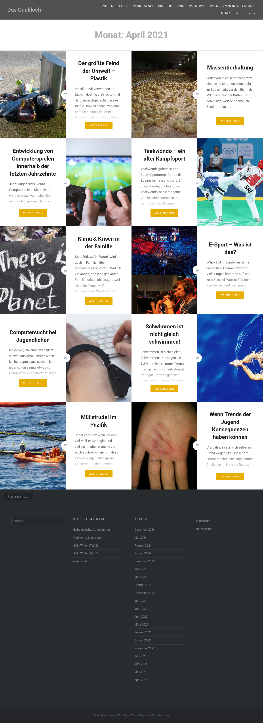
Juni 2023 (140, 569)
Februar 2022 (143, 632)
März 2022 (141, 624)
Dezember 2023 (144, 561)
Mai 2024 (140, 537)
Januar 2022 (142, 640)
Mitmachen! (230, 13)
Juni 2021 (140, 664)
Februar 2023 (143, 585)
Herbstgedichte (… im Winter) (91, 529)
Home (103, 5)
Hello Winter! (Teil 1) (86, 553)
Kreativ (250, 13)
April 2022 (141, 616)
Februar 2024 (143, 545)
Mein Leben (119, 5)
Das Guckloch (24, 10)
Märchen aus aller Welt (87, 537)
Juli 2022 (140, 600)
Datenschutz (204, 529)
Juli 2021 (140, 656)
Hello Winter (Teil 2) (85, 545)
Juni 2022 (140, 609)
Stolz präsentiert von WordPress (112, 715)
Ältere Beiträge (18, 496)
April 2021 (141, 680)
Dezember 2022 (144, 593)
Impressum (203, 521)
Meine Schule (143, 5)
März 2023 (141, 577)
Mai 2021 (140, 672)
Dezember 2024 (144, 529)
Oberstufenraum (171, 5)
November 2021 (144, 648)
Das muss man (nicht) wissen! (233, 5)
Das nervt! (197, 5)
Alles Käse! (80, 561)
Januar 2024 (142, 553)
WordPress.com (160, 715)
